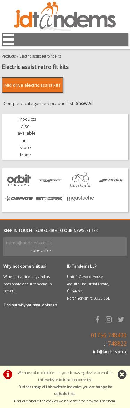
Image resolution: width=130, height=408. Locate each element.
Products (9, 56)
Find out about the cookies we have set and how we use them (64, 401)
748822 (117, 343)
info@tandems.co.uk (110, 351)
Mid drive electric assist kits (32, 85)
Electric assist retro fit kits (40, 56)
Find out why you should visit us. (30, 305)
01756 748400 (109, 335)
